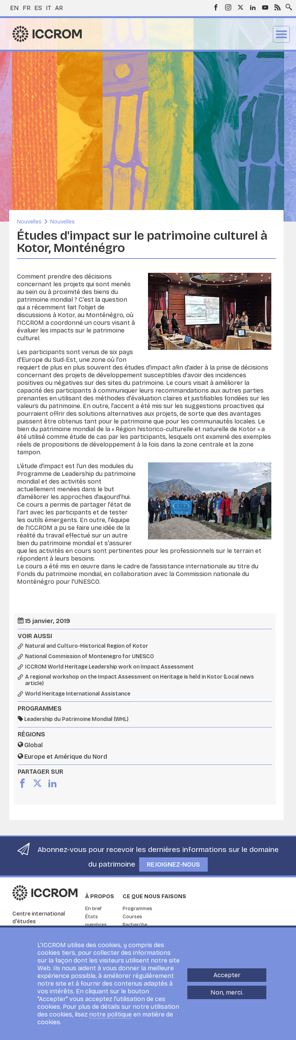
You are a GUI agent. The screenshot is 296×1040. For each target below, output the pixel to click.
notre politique (110, 1014)
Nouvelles (29, 221)
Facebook (216, 7)
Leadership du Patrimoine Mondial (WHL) (76, 719)
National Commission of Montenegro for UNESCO (89, 657)
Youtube (265, 7)
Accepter (227, 975)
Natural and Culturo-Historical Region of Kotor (86, 646)
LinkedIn (253, 7)
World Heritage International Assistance (77, 694)
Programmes (137, 909)
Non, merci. (226, 992)
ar (59, 8)
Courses (132, 917)
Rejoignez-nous (173, 864)
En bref (93, 909)
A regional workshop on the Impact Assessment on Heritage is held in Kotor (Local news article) (139, 680)
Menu (281, 34)
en (14, 8)
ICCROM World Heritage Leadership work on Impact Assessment (109, 667)
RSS (277, 7)
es (38, 8)
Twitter (240, 7)
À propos (99, 896)
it (48, 8)
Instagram (228, 7)
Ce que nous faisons (154, 896)
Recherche (135, 925)
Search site (287, 5)
